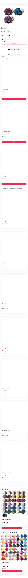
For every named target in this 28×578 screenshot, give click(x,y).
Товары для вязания (8, 4)
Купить (14, 99)
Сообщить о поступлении (6, 45)
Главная (2, 4)
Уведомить (14, 43)
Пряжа (15, 4)
